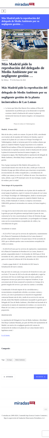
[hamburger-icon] (3, 11)
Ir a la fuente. (5, 335)
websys (6, 80)
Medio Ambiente (20, 376)
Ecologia (9, 376)
